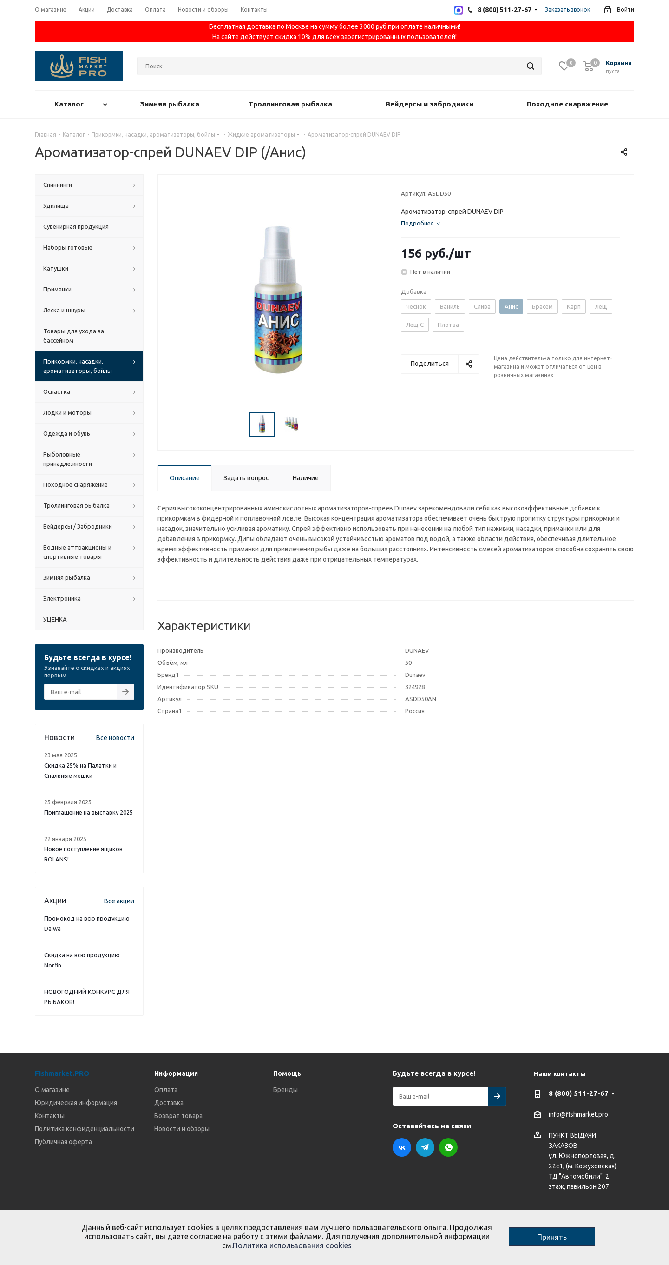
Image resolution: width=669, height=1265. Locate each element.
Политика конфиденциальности (84, 1129)
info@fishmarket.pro (578, 1115)
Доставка (169, 1102)
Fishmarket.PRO (62, 1073)
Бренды (285, 1089)
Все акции (119, 901)
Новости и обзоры (182, 1129)
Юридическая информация (76, 1102)
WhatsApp (448, 1147)
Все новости (115, 738)
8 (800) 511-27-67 (579, 1093)
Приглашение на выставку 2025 (88, 812)
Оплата (165, 1089)
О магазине (52, 1089)
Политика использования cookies (292, 1245)
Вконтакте (402, 1147)
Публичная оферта (63, 1142)
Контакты (50, 1115)
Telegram (425, 1147)
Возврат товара (178, 1115)
